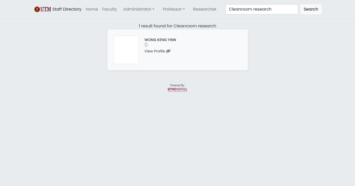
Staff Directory (58, 9)
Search (311, 9)
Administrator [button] (137, 9)
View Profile (158, 51)
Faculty (109, 9)
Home (92, 9)
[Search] (262, 9)
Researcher (205, 9)
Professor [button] (172, 9)
